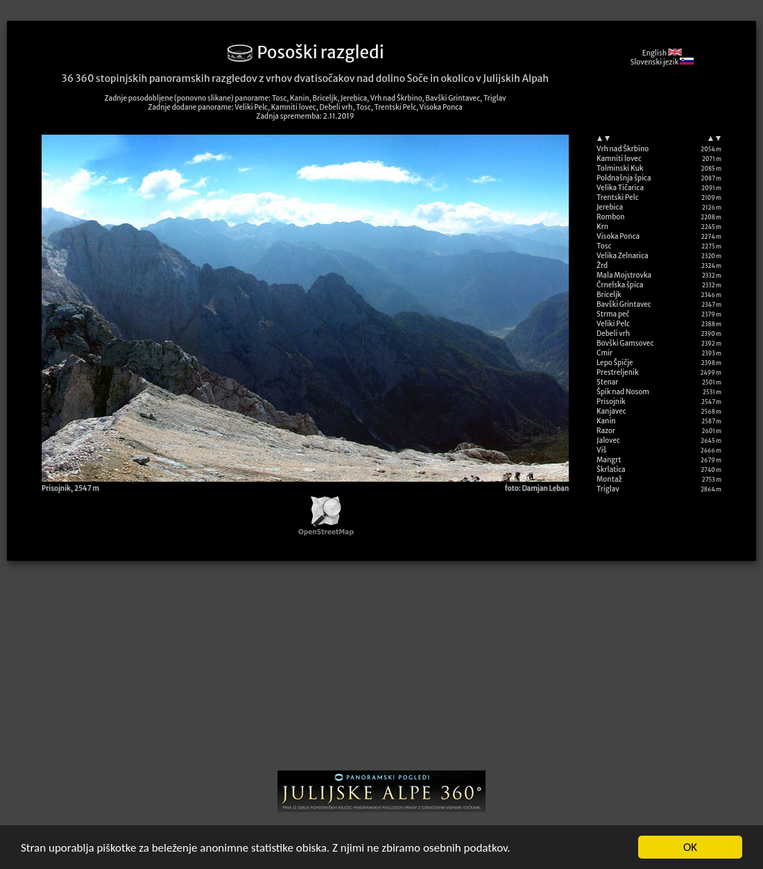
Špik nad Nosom (623, 391)
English (662, 53)
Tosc (604, 246)
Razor (606, 430)
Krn (602, 226)
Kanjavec (611, 411)
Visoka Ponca (618, 236)
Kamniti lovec (619, 158)
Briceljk (609, 294)
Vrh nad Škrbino (623, 148)
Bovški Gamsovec (625, 343)
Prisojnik (611, 401)
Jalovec (608, 440)
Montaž (609, 479)
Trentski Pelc (618, 197)
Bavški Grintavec (624, 304)
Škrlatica (611, 469)
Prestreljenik (618, 372)
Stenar (607, 382)
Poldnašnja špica (624, 178)
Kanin (606, 420)
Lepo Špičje (615, 362)
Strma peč (613, 314)
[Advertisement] (381, 670)
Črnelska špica (620, 284)
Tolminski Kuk (620, 168)
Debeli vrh (613, 333)
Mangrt (609, 459)
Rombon (611, 216)
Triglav (608, 488)
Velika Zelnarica (623, 255)
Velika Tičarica (620, 187)
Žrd (602, 265)
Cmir (604, 352)
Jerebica (610, 207)
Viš (601, 450)
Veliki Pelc (613, 323)
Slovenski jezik (662, 62)
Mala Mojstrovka (624, 275)
